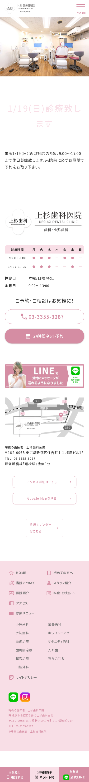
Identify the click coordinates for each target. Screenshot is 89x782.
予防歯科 (23, 647)
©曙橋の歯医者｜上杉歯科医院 (29, 747)
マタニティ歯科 (60, 655)
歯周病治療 (25, 664)
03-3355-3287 (26, 464)
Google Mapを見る (42, 506)
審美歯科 (55, 638)
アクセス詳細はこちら (41, 488)
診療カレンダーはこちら (40, 537)
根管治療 (23, 673)
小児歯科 (23, 638)
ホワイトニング (60, 647)
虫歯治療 (23, 655)
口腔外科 (23, 681)
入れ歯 (54, 664)
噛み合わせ (57, 673)
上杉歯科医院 (46, 731)
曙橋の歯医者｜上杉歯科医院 (28, 452)
